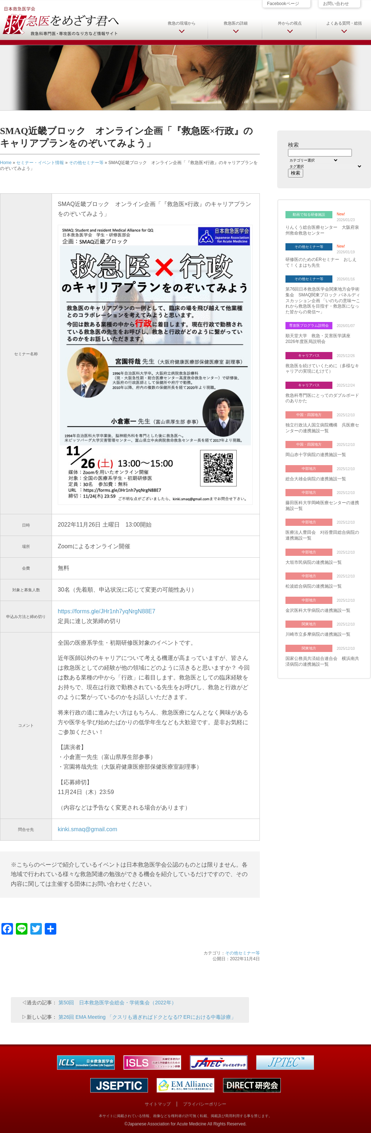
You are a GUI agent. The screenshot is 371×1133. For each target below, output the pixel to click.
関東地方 (309, 624)
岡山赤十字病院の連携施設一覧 (315, 454)
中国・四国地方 (309, 415)
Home (6, 162)
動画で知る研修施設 (309, 214)
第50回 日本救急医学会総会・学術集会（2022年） (117, 1002)
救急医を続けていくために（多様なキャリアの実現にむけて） (322, 368)
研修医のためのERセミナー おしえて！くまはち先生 (321, 262)
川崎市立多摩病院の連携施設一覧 (317, 634)
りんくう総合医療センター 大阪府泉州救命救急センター (322, 230)
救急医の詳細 (236, 23)
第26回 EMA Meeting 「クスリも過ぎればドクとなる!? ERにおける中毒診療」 (147, 1017)
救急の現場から (182, 23)
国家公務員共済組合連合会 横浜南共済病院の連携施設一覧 (322, 661)
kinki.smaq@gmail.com (87, 829)
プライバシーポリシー (204, 1104)
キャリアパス (309, 355)
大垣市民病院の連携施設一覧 (313, 562)
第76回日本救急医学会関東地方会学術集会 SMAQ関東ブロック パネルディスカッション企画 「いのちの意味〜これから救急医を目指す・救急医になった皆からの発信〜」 (322, 300)
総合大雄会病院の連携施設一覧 (315, 478)
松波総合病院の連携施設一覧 (313, 586)
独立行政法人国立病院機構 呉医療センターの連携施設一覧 (322, 427)
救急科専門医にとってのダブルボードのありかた (322, 398)
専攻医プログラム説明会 (309, 325)
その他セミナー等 (86, 162)
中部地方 (309, 469)
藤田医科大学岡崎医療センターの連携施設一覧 (322, 505)
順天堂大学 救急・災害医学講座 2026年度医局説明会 (320, 338)
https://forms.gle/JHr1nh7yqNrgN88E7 (106, 611)
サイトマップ (158, 1104)
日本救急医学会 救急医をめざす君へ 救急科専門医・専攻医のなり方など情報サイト (60, 20)
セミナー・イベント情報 (40, 162)
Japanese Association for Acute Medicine (167, 1123)
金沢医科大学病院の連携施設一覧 (317, 610)
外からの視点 (290, 23)
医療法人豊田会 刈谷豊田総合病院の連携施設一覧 (322, 535)
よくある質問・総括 (344, 23)
